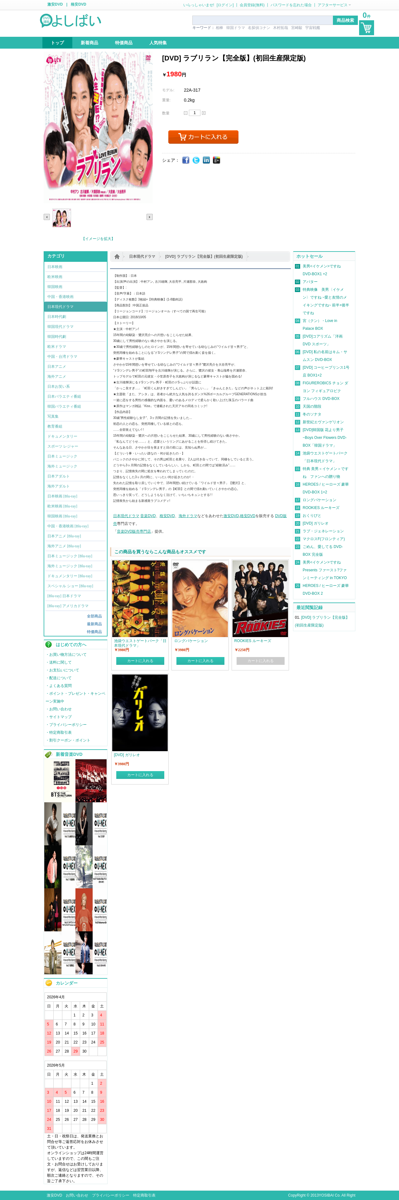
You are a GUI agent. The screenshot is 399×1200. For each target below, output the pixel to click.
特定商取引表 (144, 1195)
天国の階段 (312, 406)
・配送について (59, 678)
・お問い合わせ (59, 709)
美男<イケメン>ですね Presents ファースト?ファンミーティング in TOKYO (325, 570)
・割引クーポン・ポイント (68, 740)
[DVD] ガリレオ (316, 523)
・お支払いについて (62, 670)
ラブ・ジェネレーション (323, 531)
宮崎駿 (296, 28)
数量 (166, 113)
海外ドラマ (188, 516)
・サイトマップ (59, 717)
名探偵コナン (259, 28)
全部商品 (94, 616)
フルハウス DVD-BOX (321, 398)
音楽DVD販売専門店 (134, 531)
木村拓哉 (280, 28)
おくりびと (312, 515)
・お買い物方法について (66, 654)
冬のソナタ (312, 414)
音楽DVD (148, 516)
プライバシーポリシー (110, 1195)
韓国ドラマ (235, 28)
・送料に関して (59, 662)
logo (71, 20)
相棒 (219, 28)
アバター (310, 282)
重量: (166, 100)
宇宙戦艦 (312, 28)
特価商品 (94, 632)
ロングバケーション (319, 500)
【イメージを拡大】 (98, 239)
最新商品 (94, 624)
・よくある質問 (59, 686)
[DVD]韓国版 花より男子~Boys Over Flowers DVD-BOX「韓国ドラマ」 (325, 438)
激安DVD (55, 4)
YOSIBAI (326, 1195)
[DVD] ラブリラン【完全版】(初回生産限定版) (204, 256)
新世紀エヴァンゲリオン (323, 422)
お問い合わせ (77, 1195)
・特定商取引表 (59, 732)
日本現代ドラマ (142, 256)
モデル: (168, 90)
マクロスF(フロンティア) (324, 539)
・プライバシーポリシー (66, 724)
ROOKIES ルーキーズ (321, 508)
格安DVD (78, 4)
